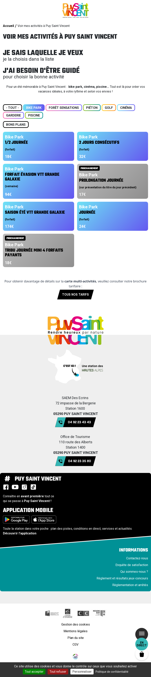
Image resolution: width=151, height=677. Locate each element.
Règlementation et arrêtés (130, 585)
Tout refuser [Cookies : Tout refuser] (58, 671)
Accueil (8, 26)
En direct (142, 644)
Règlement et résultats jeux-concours (122, 578)
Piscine (34, 115)
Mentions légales (75, 631)
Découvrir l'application (19, 533)
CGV (75, 644)
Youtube (15, 487)
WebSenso (75, 656)
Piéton (92, 108)
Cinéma (126, 108)
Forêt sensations (64, 108)
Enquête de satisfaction (131, 565)
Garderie (13, 115)
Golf (109, 108)
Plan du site (75, 638)
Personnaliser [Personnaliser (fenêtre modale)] (82, 671)
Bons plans (16, 124)
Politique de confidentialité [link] (112, 671)
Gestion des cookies (75, 624)
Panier (141, 654)
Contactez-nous (137, 558)
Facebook (6, 487)
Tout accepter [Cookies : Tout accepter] (34, 671)
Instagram (24, 487)
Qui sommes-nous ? (134, 571)
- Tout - (12, 108)
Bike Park (33, 108)
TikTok (33, 487)
